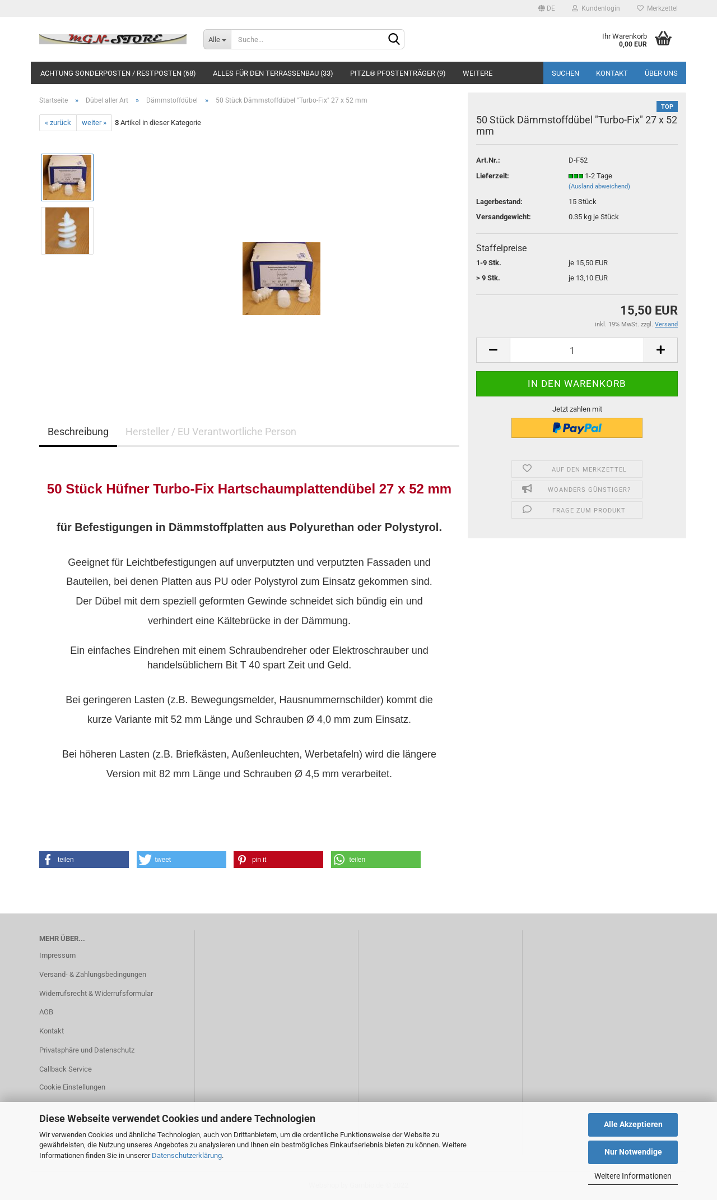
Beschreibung (78, 431)
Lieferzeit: (492, 176)
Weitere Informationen (633, 1175)
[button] (84, 859)
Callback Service (65, 1069)
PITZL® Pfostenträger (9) (398, 73)
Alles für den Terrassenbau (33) (273, 73)
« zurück (58, 122)
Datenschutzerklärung (187, 1155)
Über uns (661, 73)
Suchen (565, 73)
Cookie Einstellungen (72, 1087)
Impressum (57, 955)
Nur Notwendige (633, 1151)
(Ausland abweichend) (599, 186)
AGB (46, 1012)
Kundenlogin (596, 8)
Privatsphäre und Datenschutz (86, 1050)
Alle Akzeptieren (633, 1124)
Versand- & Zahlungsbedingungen (92, 974)
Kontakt (612, 73)
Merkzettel (657, 8)
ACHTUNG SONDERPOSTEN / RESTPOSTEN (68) (118, 73)
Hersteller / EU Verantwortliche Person (210, 431)
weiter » (94, 122)
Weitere (477, 73)
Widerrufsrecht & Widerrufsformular (96, 993)
